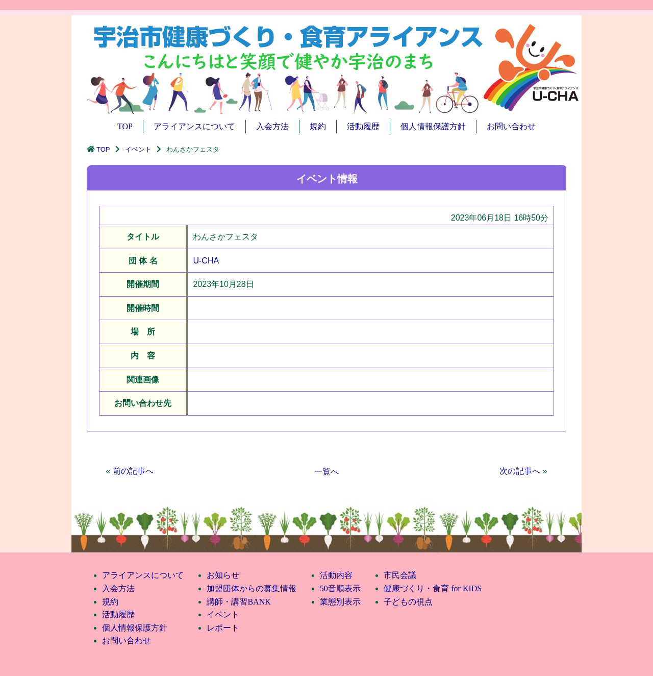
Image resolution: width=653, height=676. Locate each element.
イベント (138, 149)
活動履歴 (363, 126)
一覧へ (326, 471)
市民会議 (400, 575)
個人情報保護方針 (433, 126)
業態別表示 (340, 601)
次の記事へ (519, 471)
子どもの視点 (408, 601)
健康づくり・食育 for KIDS (433, 588)
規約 (318, 126)
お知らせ (223, 575)
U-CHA (206, 260)
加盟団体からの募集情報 (251, 588)
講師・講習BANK (238, 601)
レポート (223, 627)
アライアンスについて (194, 126)
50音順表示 (340, 588)
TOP (125, 126)
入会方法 (272, 126)
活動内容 (336, 575)
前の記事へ (133, 471)
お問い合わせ (511, 126)
